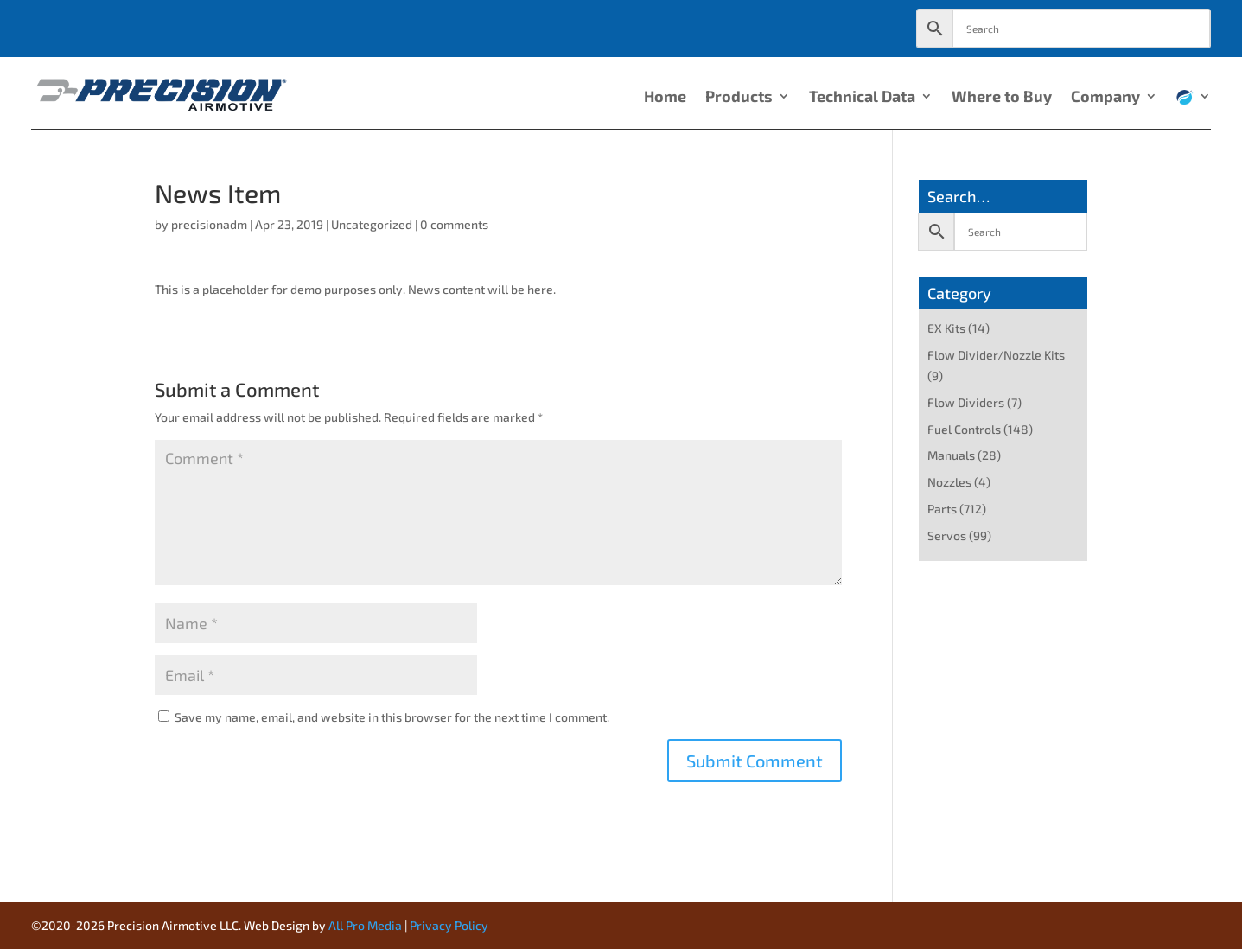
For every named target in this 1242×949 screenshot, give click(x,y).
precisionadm (209, 224)
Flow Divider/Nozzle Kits (996, 354)
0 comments (454, 224)
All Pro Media (365, 925)
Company (1105, 97)
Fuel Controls (964, 429)
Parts (942, 508)
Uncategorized (371, 224)
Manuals (951, 455)
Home (665, 97)
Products (739, 97)
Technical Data (862, 97)
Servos (946, 535)
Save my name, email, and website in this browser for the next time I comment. (392, 717)
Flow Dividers (965, 402)
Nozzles (949, 481)
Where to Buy (1002, 97)
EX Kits (946, 328)
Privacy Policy (449, 925)
